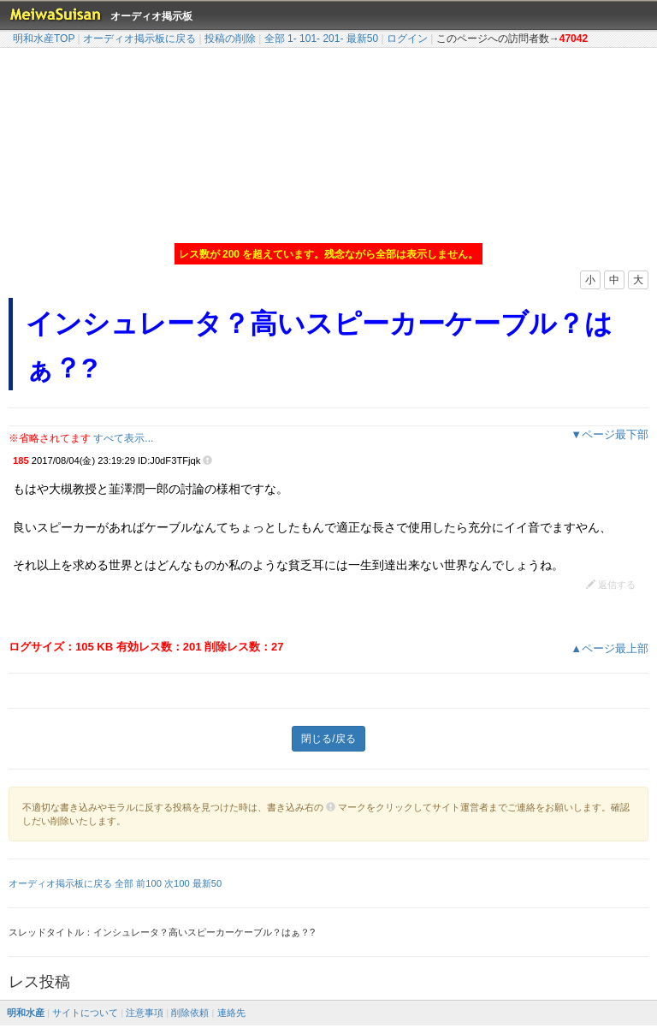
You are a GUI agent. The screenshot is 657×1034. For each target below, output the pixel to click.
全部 (274, 39)
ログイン (407, 39)
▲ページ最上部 (609, 648)
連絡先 (231, 1012)
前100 (149, 883)
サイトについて (85, 1012)
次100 (177, 883)
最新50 (362, 39)
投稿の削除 (230, 39)
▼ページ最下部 (609, 434)
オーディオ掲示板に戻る (139, 39)
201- (333, 39)
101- (309, 39)
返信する (611, 584)
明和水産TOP (43, 39)
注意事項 (144, 1012)
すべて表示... (123, 438)
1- (292, 39)
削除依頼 (190, 1012)
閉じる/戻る (328, 739)
